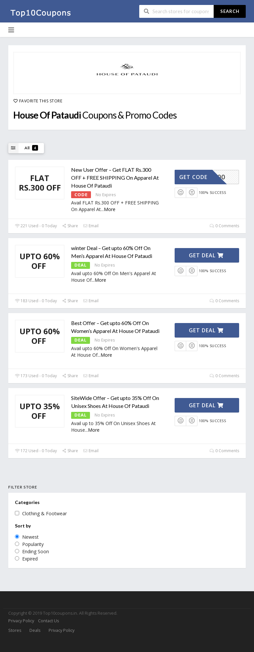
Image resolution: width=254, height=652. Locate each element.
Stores (14, 630)
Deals (34, 630)
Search (229, 11)
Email (91, 226)
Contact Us (48, 621)
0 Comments (224, 226)
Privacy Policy (21, 621)
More (109, 209)
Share (70, 226)
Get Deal (206, 255)
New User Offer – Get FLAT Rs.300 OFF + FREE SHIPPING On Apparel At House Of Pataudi (115, 177)
